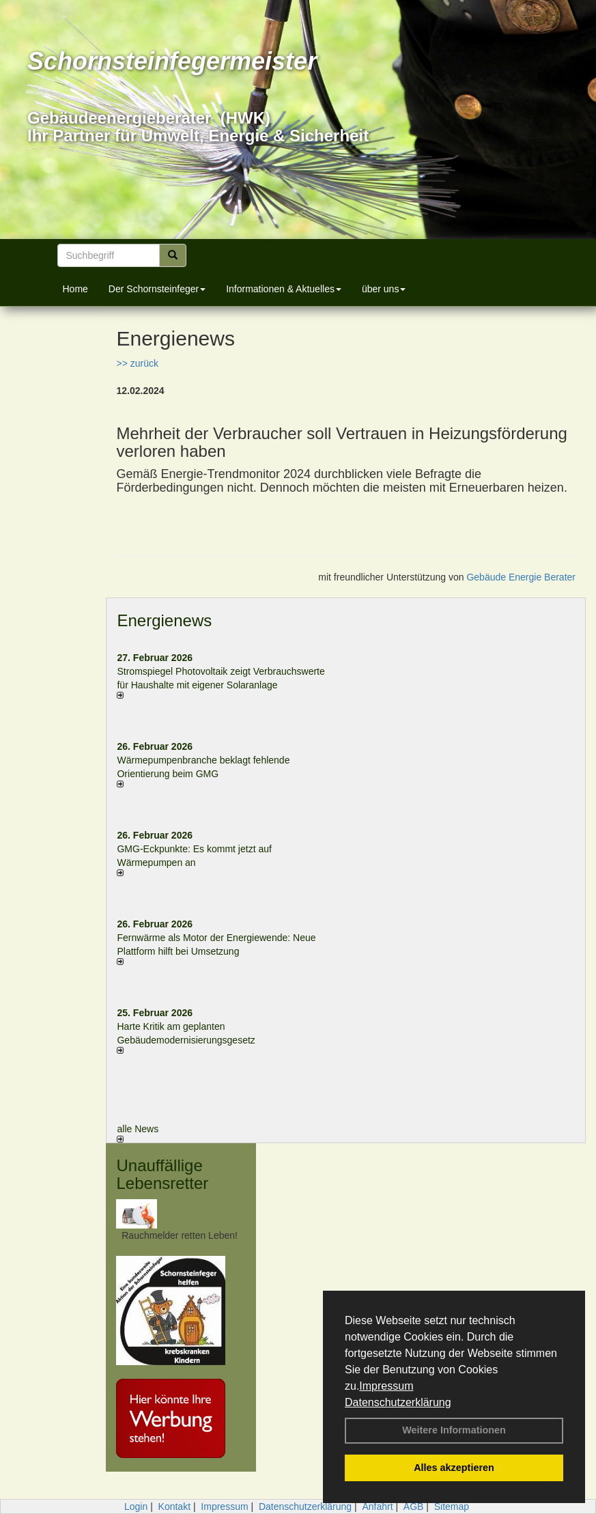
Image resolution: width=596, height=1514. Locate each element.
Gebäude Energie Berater (521, 577)
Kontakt (174, 1506)
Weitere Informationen (454, 1430)
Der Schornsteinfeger (157, 288)
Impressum (386, 1386)
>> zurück (137, 363)
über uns (384, 288)
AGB (413, 1506)
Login (135, 1506)
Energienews (164, 620)
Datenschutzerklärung (398, 1402)
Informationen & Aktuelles (283, 288)
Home (75, 288)
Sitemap (451, 1506)
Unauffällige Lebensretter (162, 1174)
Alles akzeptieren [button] (454, 1467)
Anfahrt (377, 1506)
